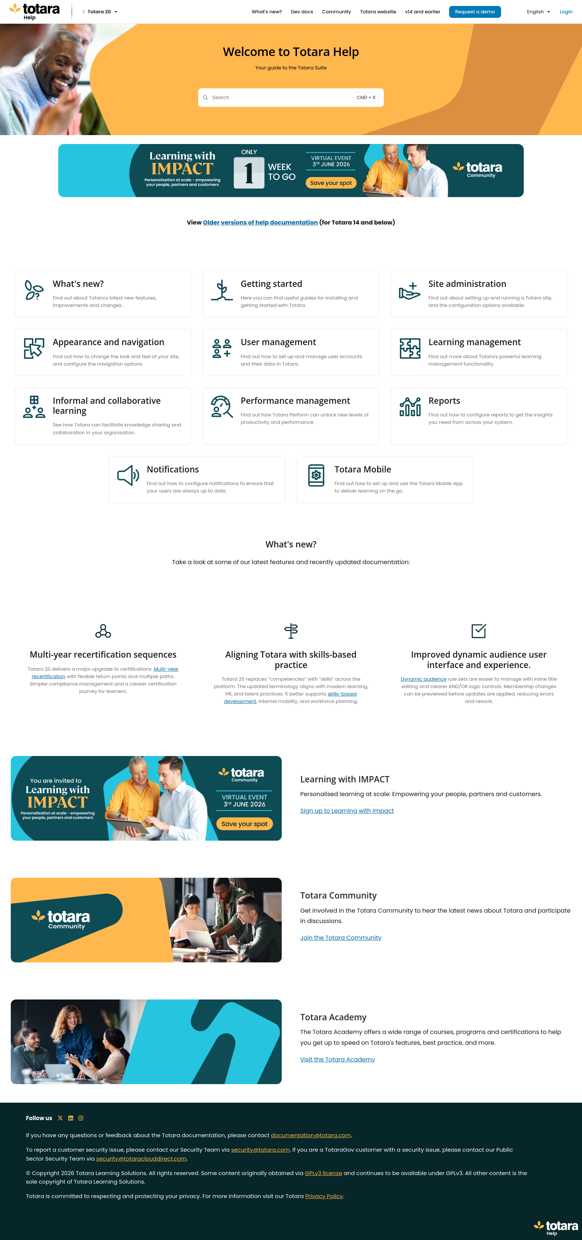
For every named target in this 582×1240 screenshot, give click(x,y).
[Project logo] (34, 12)
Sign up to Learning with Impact (347, 811)
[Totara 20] (99, 12)
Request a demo (475, 11)
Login (566, 11)
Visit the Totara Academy (337, 1059)
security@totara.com (260, 1150)
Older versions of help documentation (260, 222)
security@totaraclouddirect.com (141, 1158)
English (531, 11)
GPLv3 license (323, 1173)
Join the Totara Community (341, 937)
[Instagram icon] (80, 1118)
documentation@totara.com (311, 1135)
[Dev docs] (302, 12)
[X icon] (60, 1118)
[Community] (336, 12)
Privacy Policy (324, 1196)
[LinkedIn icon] (70, 1118)
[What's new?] (267, 12)
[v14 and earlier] (422, 12)
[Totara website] (378, 12)
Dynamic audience (424, 679)
